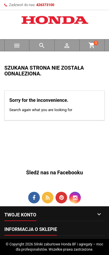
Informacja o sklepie (30, 229)
